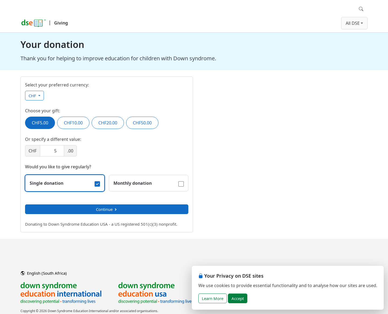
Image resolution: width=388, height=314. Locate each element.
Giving (61, 23)
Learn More (212, 298)
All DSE (353, 23)
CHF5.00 (40, 123)
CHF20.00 (107, 123)
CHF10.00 (73, 123)
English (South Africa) (44, 273)
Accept (237, 298)
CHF (33, 95)
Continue (106, 209)
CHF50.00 (142, 123)
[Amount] (52, 150)
